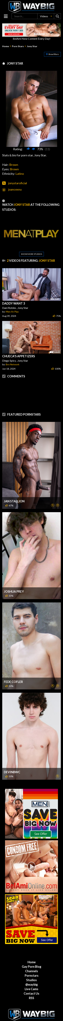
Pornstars (31, 962)
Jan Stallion (14, 488)
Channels (31, 958)
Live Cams (31, 976)
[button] (45, 16)
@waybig (31, 971)
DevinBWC (12, 759)
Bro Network (12, 364)
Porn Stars (18, 46)
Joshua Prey (14, 578)
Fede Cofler (13, 668)
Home (5, 46)
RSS (31, 984)
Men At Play (12, 311)
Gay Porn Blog (31, 953)
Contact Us (31, 980)
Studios (31, 967)
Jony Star (32, 46)
